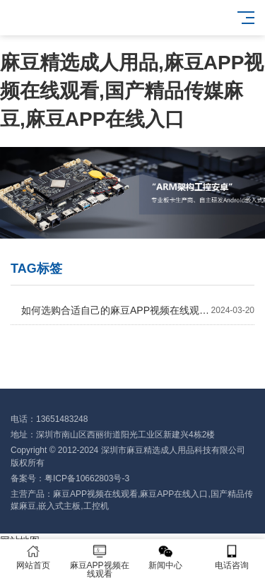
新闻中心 (166, 557)
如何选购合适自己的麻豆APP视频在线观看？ (137, 310)
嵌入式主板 (59, 506)
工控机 (96, 506)
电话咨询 (232, 557)
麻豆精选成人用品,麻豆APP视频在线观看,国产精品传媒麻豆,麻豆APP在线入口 (132, 91)
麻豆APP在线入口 (174, 494)
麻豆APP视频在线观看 (95, 494)
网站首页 (33, 557)
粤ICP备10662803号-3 (87, 478)
